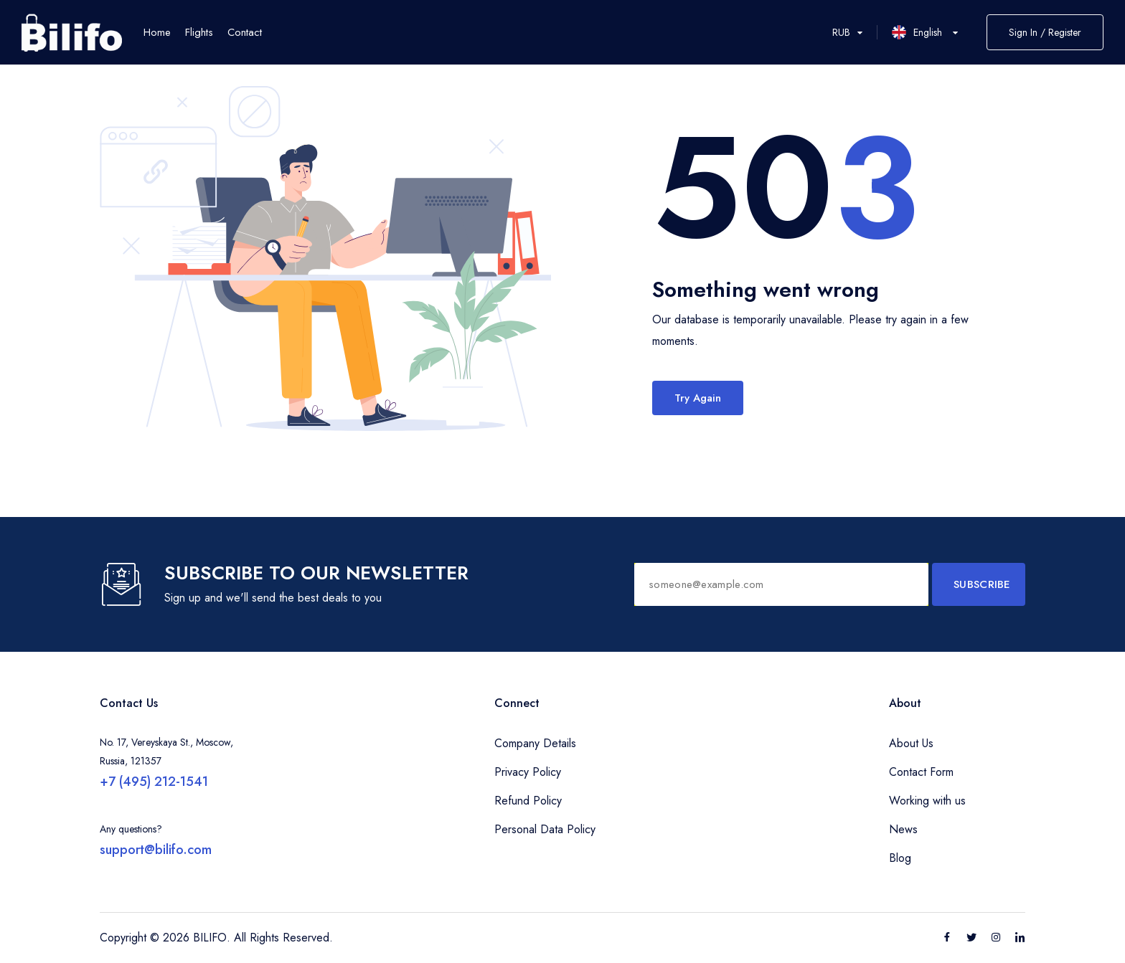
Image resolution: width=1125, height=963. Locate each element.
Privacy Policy (527, 772)
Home (157, 32)
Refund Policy (528, 800)
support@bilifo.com (156, 849)
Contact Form (921, 772)
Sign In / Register (1045, 32)
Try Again (697, 398)
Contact (244, 32)
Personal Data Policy (545, 829)
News (903, 829)
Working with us (927, 800)
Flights (199, 32)
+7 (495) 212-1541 (154, 781)
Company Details (535, 743)
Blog (900, 858)
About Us (911, 743)
